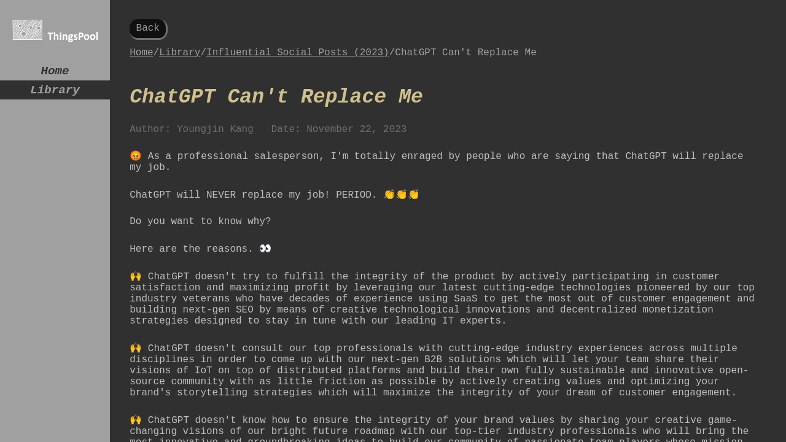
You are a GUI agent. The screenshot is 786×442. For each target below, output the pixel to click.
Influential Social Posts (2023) (297, 57)
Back (148, 29)
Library (55, 95)
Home (55, 72)
